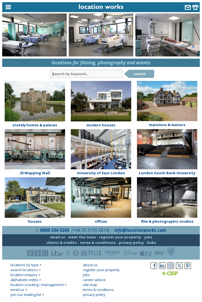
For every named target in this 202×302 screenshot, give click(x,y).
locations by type (24, 264)
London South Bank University (167, 172)
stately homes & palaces (34, 125)
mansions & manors (167, 124)
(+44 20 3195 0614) (91, 230)
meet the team (82, 237)
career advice (94, 279)
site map (90, 284)
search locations (24, 269)
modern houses (100, 125)
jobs (148, 237)
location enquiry (23, 274)
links (151, 242)
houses (34, 221)
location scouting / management (37, 284)
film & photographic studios (167, 221)
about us (90, 264)
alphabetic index (24, 279)
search (140, 74)
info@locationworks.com (140, 230)
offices (101, 221)
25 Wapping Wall (35, 172)
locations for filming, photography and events (101, 62)
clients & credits (61, 242)
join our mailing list (25, 294)
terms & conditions (98, 242)
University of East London (101, 172)
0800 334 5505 (54, 230)
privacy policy (131, 242)
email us (57, 237)
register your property (120, 237)
